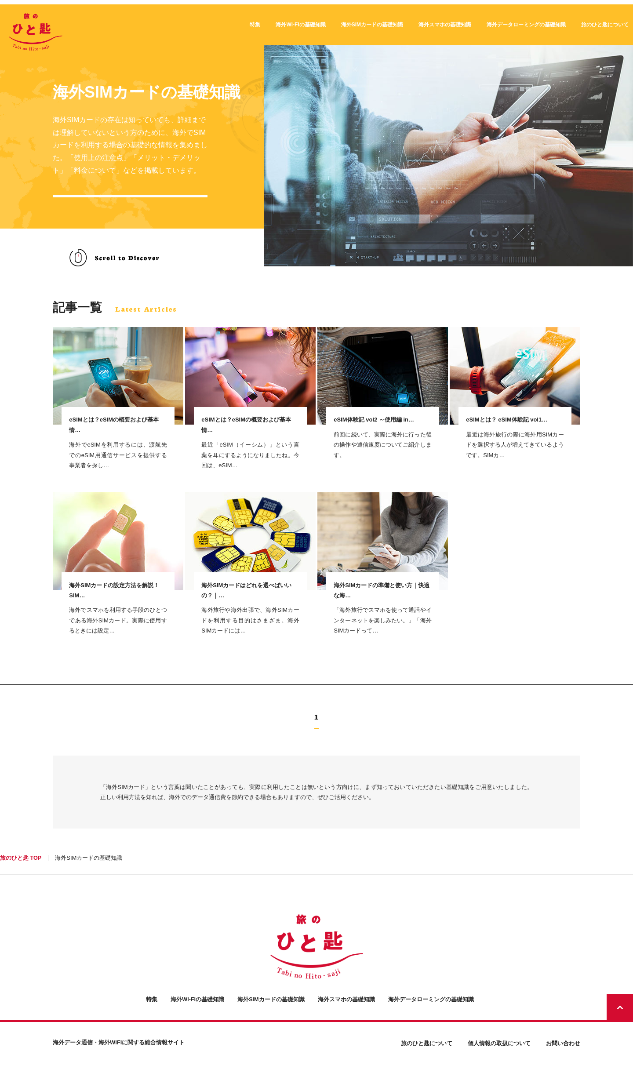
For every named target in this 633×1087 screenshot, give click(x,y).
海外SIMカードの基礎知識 (372, 25)
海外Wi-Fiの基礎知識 (300, 25)
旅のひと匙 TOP (21, 878)
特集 (255, 25)
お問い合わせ (563, 1063)
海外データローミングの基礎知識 (526, 25)
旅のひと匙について (605, 25)
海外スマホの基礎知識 (444, 25)
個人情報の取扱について (499, 1063)
